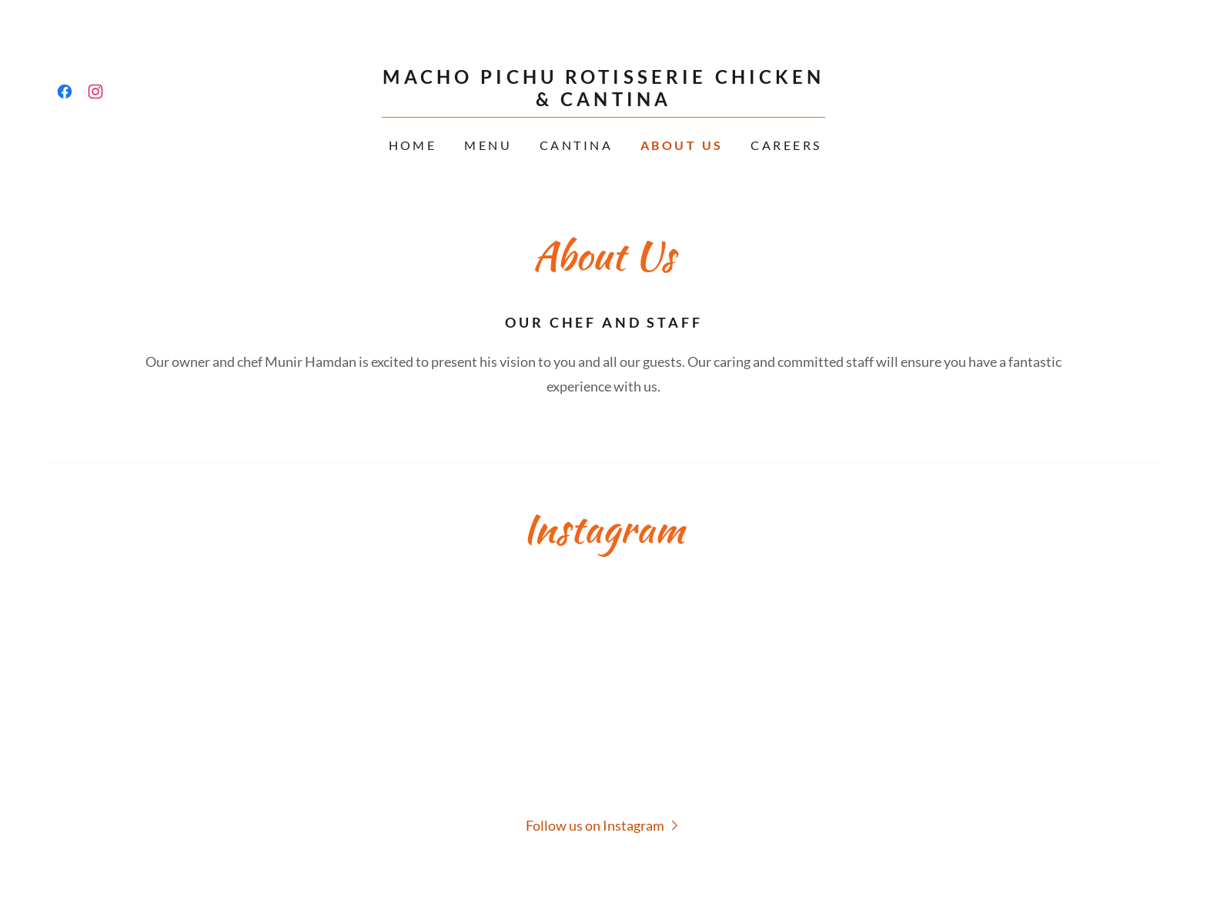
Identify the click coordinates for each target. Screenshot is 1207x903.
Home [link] (413, 145)
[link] (64, 91)
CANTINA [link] (576, 145)
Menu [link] (488, 145)
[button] (604, 824)
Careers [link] (786, 145)
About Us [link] (681, 145)
